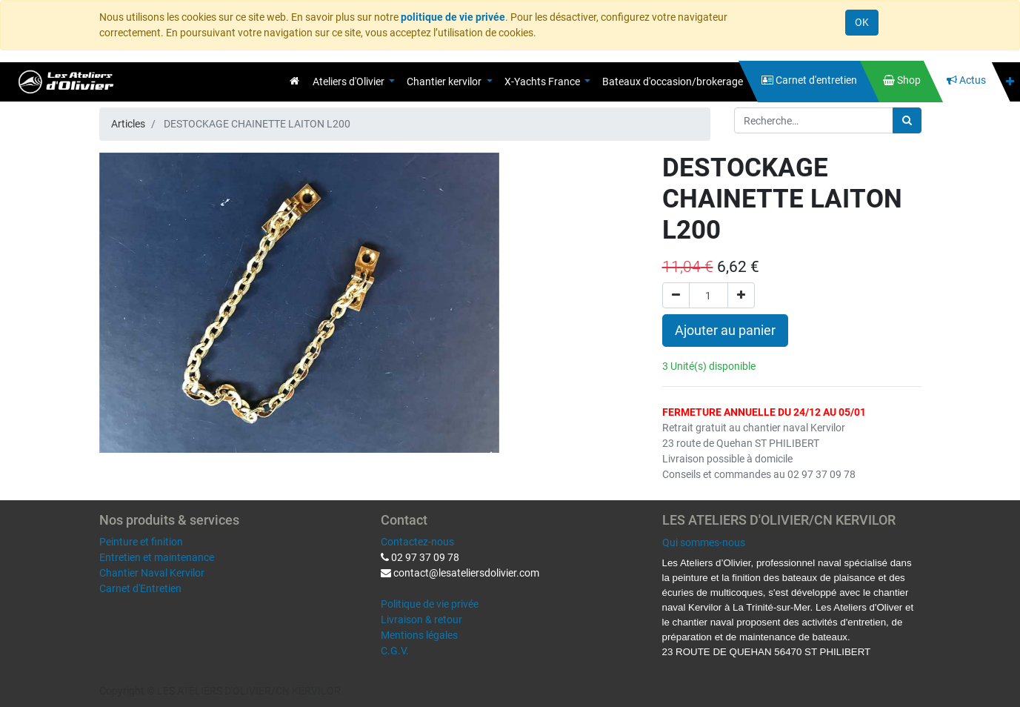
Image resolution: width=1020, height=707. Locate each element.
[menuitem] (294, 81)
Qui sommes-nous (703, 542)
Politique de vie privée (430, 604)
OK (862, 22)
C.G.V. (395, 651)
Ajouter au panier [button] (725, 330)
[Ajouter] (741, 295)
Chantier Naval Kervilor (151, 573)
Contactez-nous (417, 542)
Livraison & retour (421, 619)
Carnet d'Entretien (140, 588)
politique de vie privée (453, 17)
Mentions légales (419, 635)
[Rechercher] (907, 120)
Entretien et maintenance (156, 557)
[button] (1010, 82)
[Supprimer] (676, 295)
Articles (128, 124)
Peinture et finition (141, 542)
